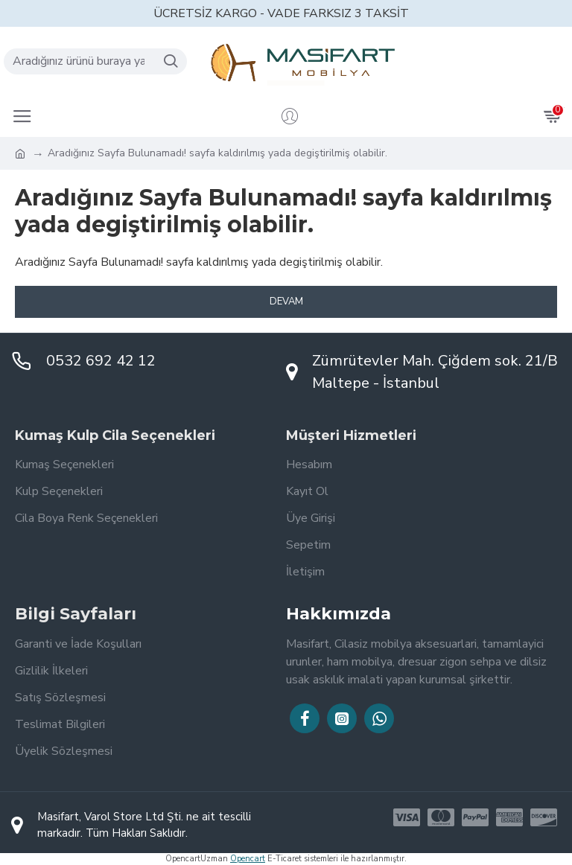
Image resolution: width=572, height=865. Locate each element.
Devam (286, 301)
